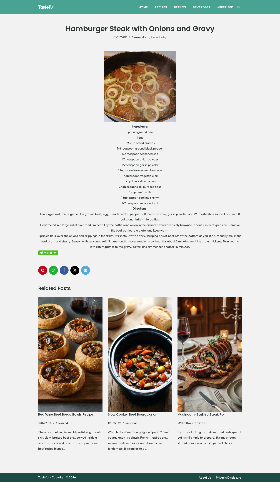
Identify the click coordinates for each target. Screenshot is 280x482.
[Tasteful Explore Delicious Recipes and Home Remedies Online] (46, 7)
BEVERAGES (201, 7)
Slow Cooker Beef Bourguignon (132, 414)
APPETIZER (225, 7)
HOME (143, 7)
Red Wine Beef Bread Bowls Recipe (65, 414)
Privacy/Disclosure (228, 477)
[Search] (238, 7)
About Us (205, 477)
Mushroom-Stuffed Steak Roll (201, 414)
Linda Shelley (159, 37)
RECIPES (161, 7)
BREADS (180, 7)
